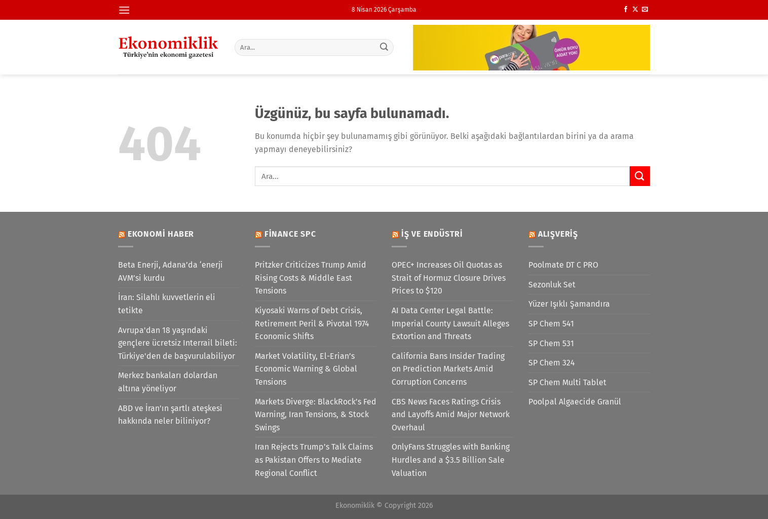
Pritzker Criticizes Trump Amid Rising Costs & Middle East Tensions (310, 277)
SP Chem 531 (551, 343)
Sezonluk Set (551, 284)
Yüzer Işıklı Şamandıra (569, 304)
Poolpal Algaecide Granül (574, 401)
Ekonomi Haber (161, 234)
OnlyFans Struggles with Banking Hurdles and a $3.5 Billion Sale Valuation (451, 459)
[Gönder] (384, 47)
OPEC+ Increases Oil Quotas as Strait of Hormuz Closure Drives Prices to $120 (449, 277)
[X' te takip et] (635, 9)
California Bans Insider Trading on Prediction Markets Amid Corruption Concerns (448, 369)
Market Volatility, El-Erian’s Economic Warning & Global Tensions (306, 369)
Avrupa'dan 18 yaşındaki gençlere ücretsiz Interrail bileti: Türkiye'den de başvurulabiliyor (177, 343)
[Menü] (124, 10)
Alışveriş (558, 234)
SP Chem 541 (551, 323)
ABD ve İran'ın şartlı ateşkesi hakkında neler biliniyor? (170, 414)
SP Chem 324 (551, 362)
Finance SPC (290, 234)
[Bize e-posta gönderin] (645, 9)
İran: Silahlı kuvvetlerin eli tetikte (166, 303)
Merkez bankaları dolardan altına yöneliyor (167, 381)
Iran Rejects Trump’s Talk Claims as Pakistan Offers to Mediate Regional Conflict (314, 459)
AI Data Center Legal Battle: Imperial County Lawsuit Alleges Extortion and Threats (450, 323)
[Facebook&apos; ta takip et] (626, 9)
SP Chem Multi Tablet (567, 382)
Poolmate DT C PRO (563, 265)
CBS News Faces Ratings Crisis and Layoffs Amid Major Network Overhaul (451, 414)
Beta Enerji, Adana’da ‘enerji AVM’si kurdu (170, 271)
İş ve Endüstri (432, 234)
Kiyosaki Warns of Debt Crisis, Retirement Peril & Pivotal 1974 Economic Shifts (312, 323)
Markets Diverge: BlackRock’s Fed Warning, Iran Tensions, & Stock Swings (315, 414)
